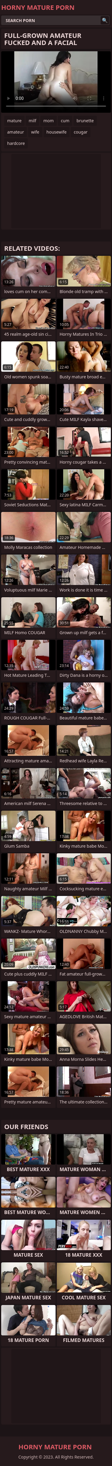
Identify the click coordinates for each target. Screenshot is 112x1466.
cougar (81, 132)
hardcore (16, 143)
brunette (85, 120)
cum (65, 120)
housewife (57, 132)
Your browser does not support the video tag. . (56, 82)
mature (14, 120)
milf (32, 120)
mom (48, 120)
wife (35, 132)
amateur (15, 132)
